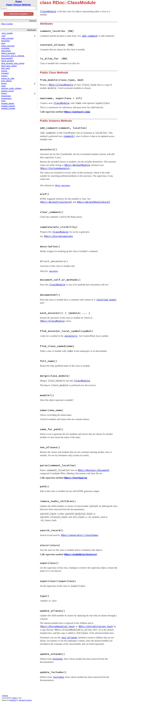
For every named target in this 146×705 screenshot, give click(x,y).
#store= (4, 93)
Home (18, 1)
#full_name (5, 68)
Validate (5, 695)
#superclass (6, 96)
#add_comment (7, 38)
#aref (3, 43)
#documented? (7, 58)
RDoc (15, 698)
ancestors (53, 271)
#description (6, 51)
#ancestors (5, 41)
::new (3, 36)
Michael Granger (25, 700)
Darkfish (12, 700)
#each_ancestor (7, 61)
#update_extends (8, 106)
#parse (4, 83)
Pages (9, 4)
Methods (26, 4)
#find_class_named (9, 66)
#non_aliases (6, 81)
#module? (5, 73)
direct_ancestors (62, 185)
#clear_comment (7, 46)
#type (3, 101)
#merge (4, 71)
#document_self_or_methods (12, 56)
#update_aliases (7, 103)
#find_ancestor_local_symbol (12, 63)
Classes (17, 4)
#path (3, 86)
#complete (5, 48)
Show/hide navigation (19, 14)
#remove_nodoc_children (11, 88)
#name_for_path (7, 78)
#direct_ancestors (8, 53)
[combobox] (18, 8)
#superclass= (6, 98)
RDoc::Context (7, 24)
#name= (4, 76)
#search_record (7, 91)
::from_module (7, 33)
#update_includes (8, 108)
